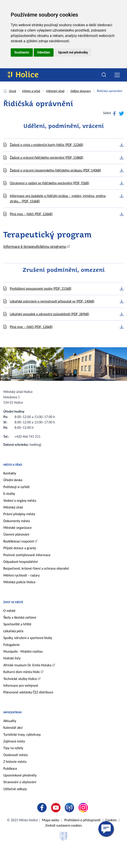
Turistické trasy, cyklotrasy (22, 734)
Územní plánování (16, 534)
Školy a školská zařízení (19, 617)
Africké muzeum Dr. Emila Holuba (27, 665)
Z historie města (14, 761)
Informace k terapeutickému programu (34, 246)
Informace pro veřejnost (20, 685)
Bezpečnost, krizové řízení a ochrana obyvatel (36, 568)
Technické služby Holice (20, 679)
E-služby (9, 493)
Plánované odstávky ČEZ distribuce (28, 692)
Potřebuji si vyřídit (16, 487)
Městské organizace (17, 527)
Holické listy (12, 658)
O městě (9, 611)
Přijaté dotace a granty (19, 548)
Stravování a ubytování (19, 782)
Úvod (12, 91)
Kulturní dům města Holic (21, 672)
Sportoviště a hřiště (17, 624)
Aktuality (9, 721)
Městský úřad (55, 91)
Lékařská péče (13, 631)
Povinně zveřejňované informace (26, 555)
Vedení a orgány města (19, 500)
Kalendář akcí (13, 727)
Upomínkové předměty (20, 775)
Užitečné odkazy (15, 789)
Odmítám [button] (43, 52)
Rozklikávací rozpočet (18, 541)
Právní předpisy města (19, 514)
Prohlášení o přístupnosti (82, 820)
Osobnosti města (15, 755)
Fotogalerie (11, 645)
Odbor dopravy (81, 91)
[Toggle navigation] (117, 74)
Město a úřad (31, 91)
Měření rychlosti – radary (21, 575)
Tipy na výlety (13, 748)
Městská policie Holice (19, 582)
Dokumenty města (16, 521)
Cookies (111, 820)
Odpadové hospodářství (20, 562)
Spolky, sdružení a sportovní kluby (27, 638)
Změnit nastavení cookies (63, 825)
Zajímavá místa (14, 741)
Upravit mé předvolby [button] (73, 52)
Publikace (10, 768)
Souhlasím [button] (21, 52)
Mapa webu (50, 820)
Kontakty (9, 473)
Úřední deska (12, 480)
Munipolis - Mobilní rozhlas (23, 651)
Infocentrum (12, 712)
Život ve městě (13, 602)
